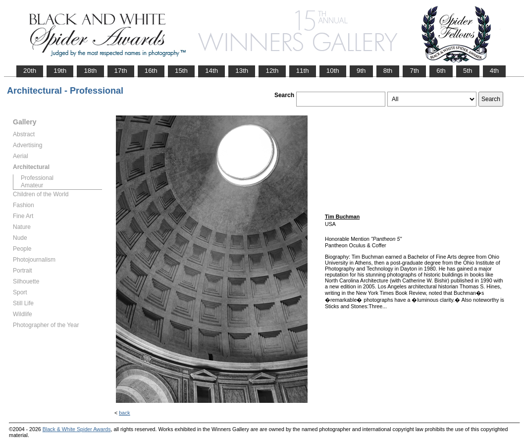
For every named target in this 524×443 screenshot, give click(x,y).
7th (414, 70)
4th (494, 70)
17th (121, 70)
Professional (37, 177)
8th (388, 70)
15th (181, 70)
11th (302, 70)
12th (272, 70)
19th (60, 70)
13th (242, 70)
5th (468, 70)
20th (30, 70)
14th (211, 70)
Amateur (32, 185)
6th (441, 70)
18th (90, 70)
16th (151, 70)
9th (361, 70)
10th (333, 70)
